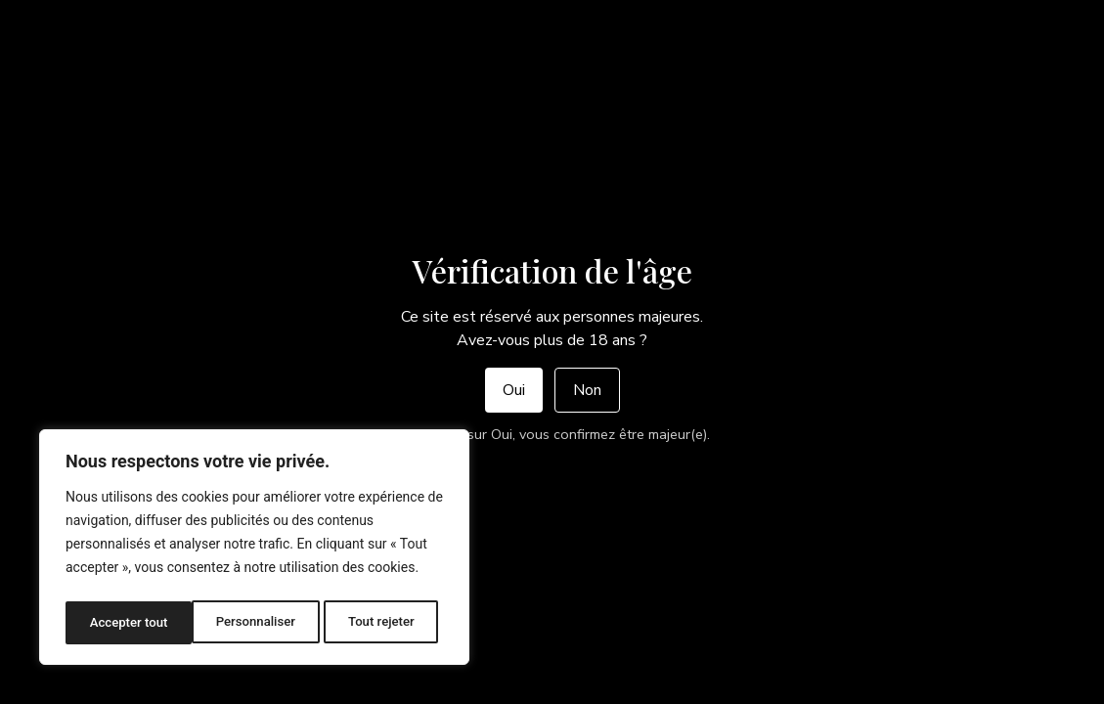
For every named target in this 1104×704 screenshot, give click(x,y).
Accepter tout (380, 623)
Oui (514, 390)
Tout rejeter (255, 623)
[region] (254, 550)
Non (587, 390)
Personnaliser (128, 623)
